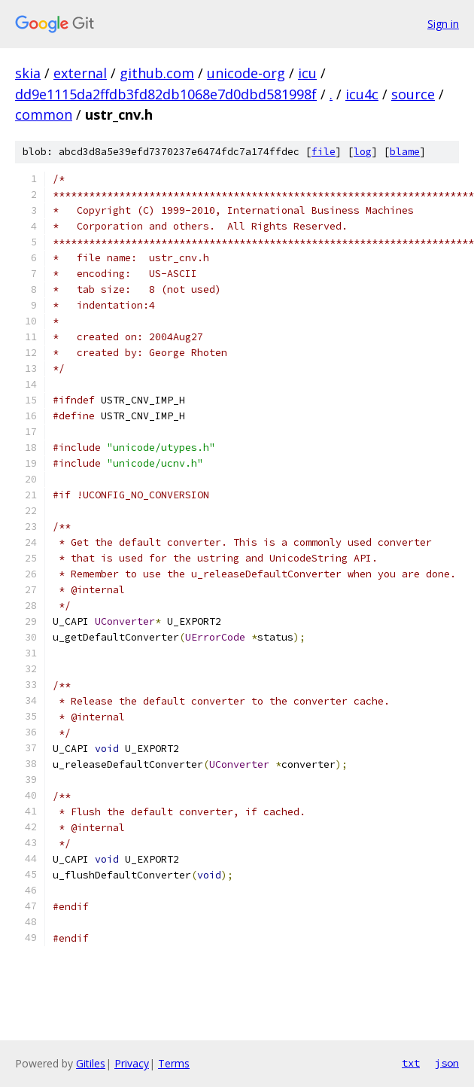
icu (307, 73)
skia (28, 73)
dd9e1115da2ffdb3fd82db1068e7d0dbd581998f (166, 94)
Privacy (131, 1063)
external (80, 73)
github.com (157, 73)
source (413, 94)
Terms (174, 1063)
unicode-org (246, 73)
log (363, 151)
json (447, 1063)
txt (411, 1063)
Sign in (443, 24)
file (323, 151)
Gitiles (90, 1063)
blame (405, 151)
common (43, 114)
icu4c (361, 94)
